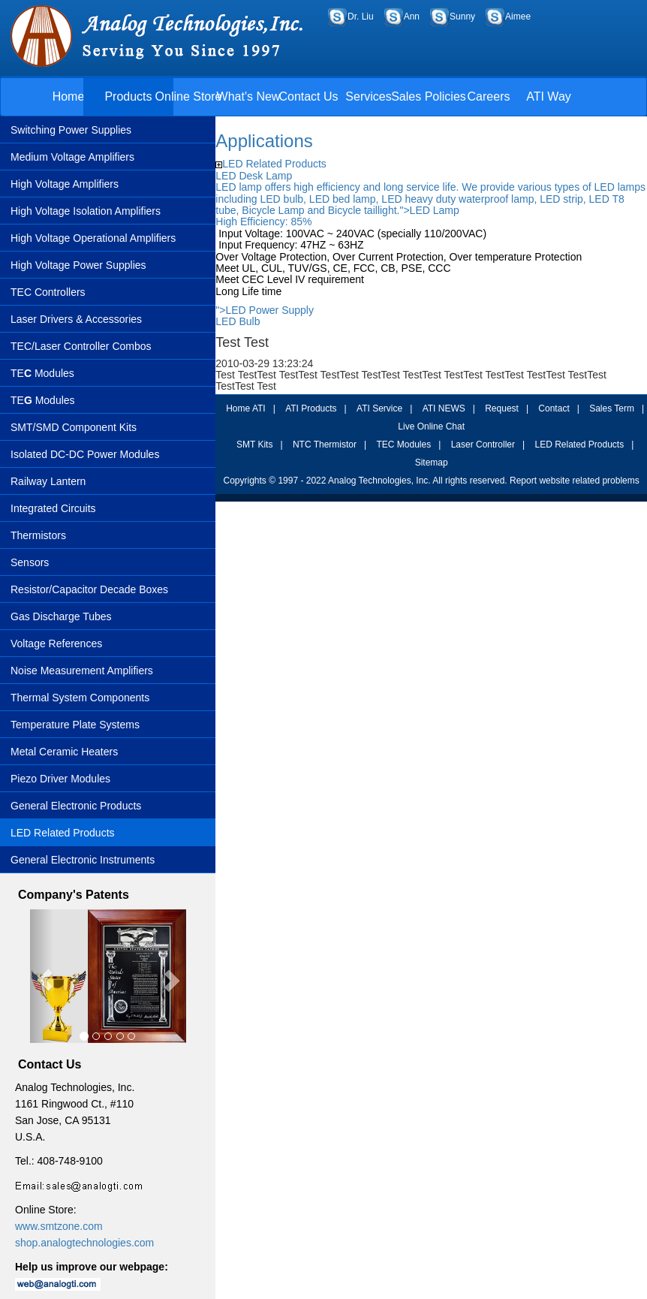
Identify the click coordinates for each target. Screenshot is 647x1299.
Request (502, 408)
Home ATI (245, 408)
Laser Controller (483, 444)
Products (128, 96)
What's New (249, 96)
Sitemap (431, 462)
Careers (489, 96)
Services (368, 96)
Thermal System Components (80, 698)
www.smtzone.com (59, 1226)
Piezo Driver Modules (60, 779)
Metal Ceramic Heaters (64, 752)
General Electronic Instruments (83, 860)
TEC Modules (403, 444)
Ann (412, 16)
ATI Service (379, 408)
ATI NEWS (444, 408)
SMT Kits (254, 444)
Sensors (30, 562)
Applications (263, 141)
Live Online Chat (431, 426)
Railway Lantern (48, 481)
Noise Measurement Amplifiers (82, 671)
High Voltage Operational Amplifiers (93, 238)
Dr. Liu (361, 16)
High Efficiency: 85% (263, 221)
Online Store (188, 96)
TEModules (43, 400)
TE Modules (42, 373)
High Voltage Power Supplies (78, 265)
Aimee (518, 16)
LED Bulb (237, 321)
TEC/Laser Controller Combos (81, 346)
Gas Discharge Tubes (61, 616)
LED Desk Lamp (253, 176)
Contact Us (308, 96)
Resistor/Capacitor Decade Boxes (89, 589)
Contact (553, 408)
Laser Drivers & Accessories (76, 319)
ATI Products (310, 408)
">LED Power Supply (264, 310)
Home (69, 96)
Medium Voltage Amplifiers (72, 157)
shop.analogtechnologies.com (84, 1243)
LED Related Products (63, 833)
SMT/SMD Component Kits (74, 427)
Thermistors (38, 535)
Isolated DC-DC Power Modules (85, 454)
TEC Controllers (48, 292)
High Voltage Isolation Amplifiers (86, 211)
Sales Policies (428, 96)
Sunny (462, 16)
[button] (41, 976)
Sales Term (611, 408)
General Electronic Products (76, 806)
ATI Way (548, 96)
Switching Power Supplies (71, 130)
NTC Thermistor (325, 444)
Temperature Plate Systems (75, 725)
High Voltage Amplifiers (65, 184)
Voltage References (56, 643)
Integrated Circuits (53, 508)
